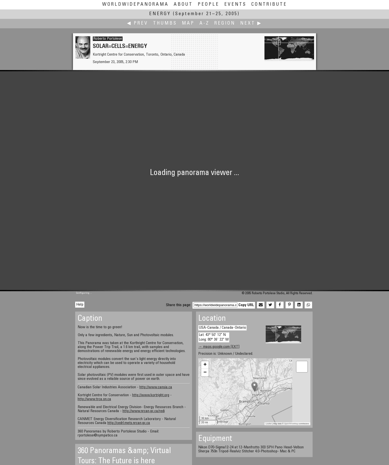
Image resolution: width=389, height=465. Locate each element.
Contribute (269, 4)
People (208, 4)
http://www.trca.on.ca (94, 399)
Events (235, 4)
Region (224, 23)
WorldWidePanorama (135, 4)
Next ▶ (251, 23)
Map (188, 23)
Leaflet (269, 424)
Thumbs (165, 23)
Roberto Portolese (107, 39)
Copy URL (246, 305)
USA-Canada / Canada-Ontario (222, 328)
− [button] (205, 372)
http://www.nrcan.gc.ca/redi (144, 411)
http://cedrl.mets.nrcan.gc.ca (128, 423)
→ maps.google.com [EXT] (218, 347)
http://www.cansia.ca (155, 387)
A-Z (204, 23)
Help (79, 305)
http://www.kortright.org (150, 395)
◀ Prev (137, 23)
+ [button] (205, 365)
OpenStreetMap (291, 424)
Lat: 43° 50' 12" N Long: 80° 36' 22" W (214, 337)
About (183, 4)
